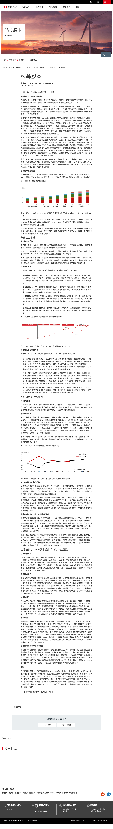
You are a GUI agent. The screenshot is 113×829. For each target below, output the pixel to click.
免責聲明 (16, 821)
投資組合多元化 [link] (39, 68)
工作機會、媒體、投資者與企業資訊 (98, 810)
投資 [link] (28, 68)
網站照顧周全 (32, 821)
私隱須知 (23, 821)
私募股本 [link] (62, 68)
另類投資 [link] (52, 68)
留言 (9, 809)
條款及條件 (8, 821)
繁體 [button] (99, 2)
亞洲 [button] (92, 2)
